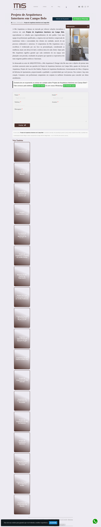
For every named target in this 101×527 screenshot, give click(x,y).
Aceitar (53, 522)
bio (52, 6)
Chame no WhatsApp (81, 19)
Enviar (22, 125)
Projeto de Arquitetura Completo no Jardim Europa (22, 255)
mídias (44, 6)
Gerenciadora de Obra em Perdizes (22, 151)
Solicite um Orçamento (62, 19)
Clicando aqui (69, 86)
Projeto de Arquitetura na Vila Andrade (22, 380)
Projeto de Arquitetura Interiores (22, 442)
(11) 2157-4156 (39, 86)
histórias (36, 6)
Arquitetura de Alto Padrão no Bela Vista (22, 358)
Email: (54, 95)
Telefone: (17, 102)
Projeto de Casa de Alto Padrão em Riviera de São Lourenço (22, 318)
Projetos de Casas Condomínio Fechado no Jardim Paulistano (22, 297)
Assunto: (55, 102)
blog (59, 6)
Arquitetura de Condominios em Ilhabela (22, 504)
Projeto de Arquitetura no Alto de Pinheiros (22, 421)
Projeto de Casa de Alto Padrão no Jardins (22, 483)
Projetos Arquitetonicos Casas (22, 213)
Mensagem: (18, 109)
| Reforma (70, 519)
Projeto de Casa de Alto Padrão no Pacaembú (22, 463)
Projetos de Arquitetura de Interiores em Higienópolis (22, 194)
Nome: (16, 95)
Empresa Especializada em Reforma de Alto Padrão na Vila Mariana (22, 340)
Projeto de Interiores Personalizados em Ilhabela (22, 172)
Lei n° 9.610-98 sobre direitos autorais (59, 135)
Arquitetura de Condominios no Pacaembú (22, 400)
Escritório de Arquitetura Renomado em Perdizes (22, 235)
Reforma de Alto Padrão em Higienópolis (22, 276)
